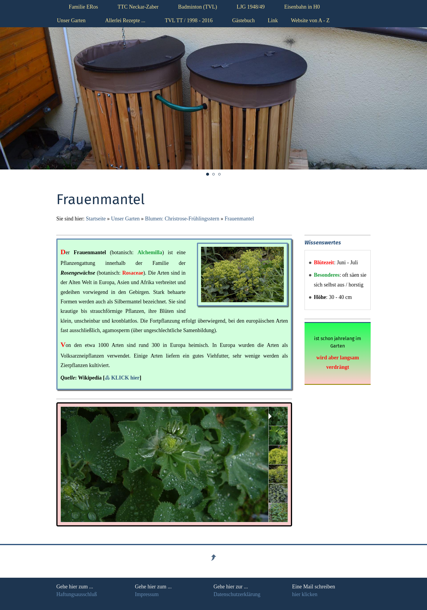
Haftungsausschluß (76, 594)
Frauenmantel (239, 219)
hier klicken (304, 594)
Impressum (147, 594)
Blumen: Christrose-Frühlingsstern (182, 219)
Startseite (96, 219)
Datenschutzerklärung (237, 594)
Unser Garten (125, 219)
